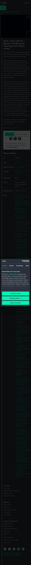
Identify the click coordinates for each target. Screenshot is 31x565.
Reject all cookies (15, 303)
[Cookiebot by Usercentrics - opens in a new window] (22, 261)
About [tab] (27, 265)
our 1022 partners (12, 274)
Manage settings (15, 298)
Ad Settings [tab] (19, 265)
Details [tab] (11, 265)
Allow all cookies (15, 293)
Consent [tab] (4, 265)
